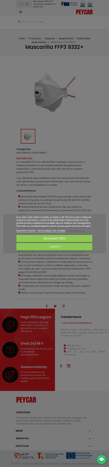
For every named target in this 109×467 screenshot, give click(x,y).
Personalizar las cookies (52, 230)
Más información (26, 230)
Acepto (54, 246)
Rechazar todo (55, 238)
